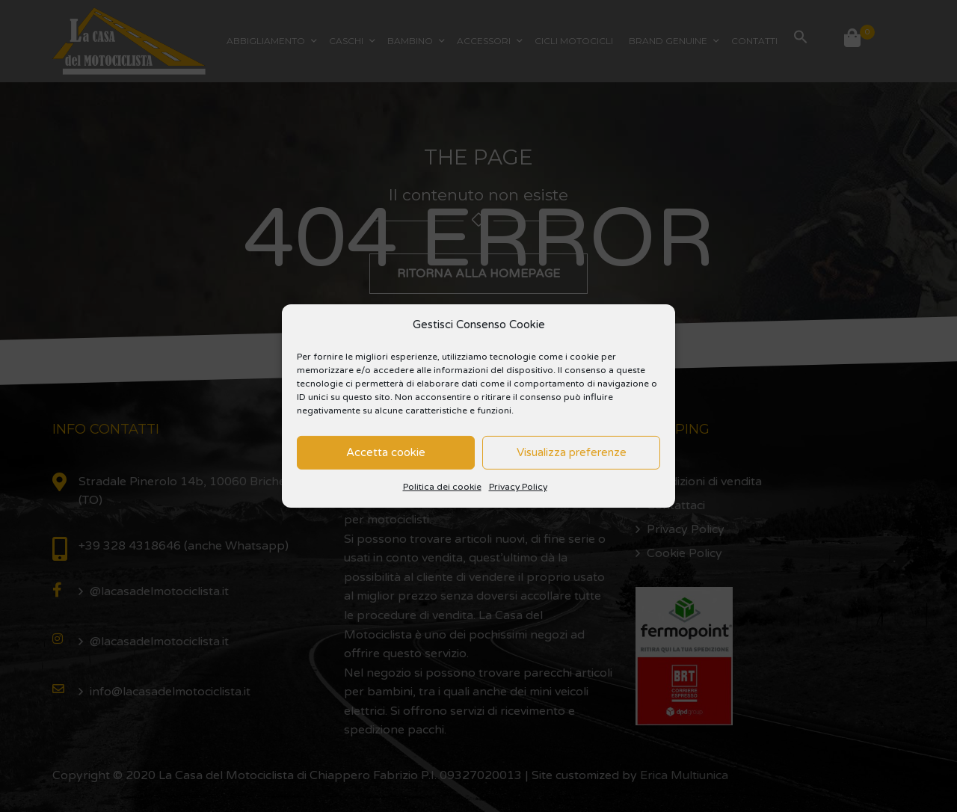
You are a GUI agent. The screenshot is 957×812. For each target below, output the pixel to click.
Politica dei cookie (442, 487)
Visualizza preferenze (572, 452)
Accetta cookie (385, 452)
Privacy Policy (518, 487)
